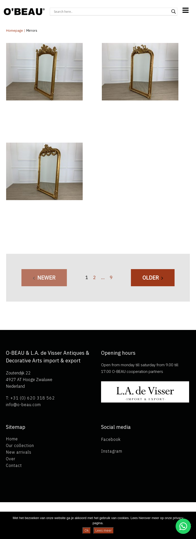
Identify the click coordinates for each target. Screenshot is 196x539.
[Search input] (111, 11)
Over (10, 458)
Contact (14, 465)
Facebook (111, 439)
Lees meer (103, 530)
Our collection (20, 445)
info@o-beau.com (23, 404)
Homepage (14, 30)
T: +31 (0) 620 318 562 (30, 397)
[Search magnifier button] (173, 11)
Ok (86, 530)
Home (12, 438)
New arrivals (18, 452)
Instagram (111, 451)
